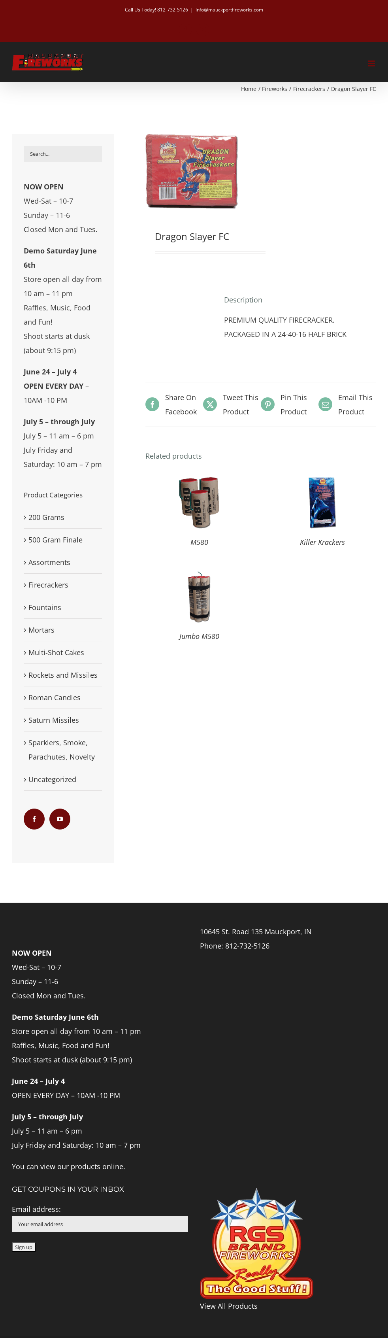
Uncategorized (52, 779)
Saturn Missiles (53, 720)
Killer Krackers (322, 542)
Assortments (49, 562)
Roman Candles (54, 697)
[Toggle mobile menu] (372, 63)
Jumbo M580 (199, 636)
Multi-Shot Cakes (56, 652)
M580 (199, 542)
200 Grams (46, 517)
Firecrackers (48, 585)
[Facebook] (34, 819)
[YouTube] (59, 819)
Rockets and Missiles (63, 675)
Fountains (44, 607)
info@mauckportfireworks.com (229, 9)
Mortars (41, 630)
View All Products (229, 1306)
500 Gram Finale (55, 539)
